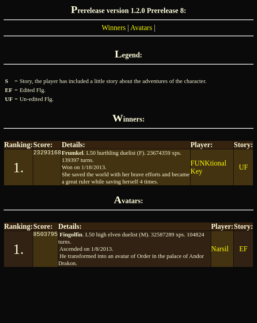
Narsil (220, 249)
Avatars (141, 27)
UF (243, 167)
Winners (114, 27)
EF (243, 249)
